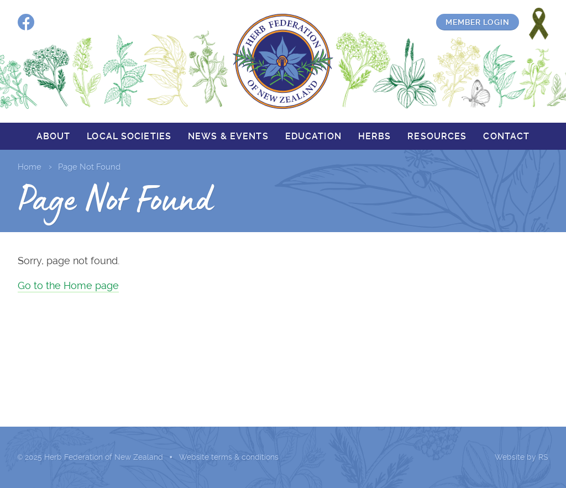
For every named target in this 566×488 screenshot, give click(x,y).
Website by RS (521, 457)
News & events (228, 136)
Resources (437, 136)
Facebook (26, 22)
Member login (478, 22)
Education (313, 136)
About (53, 136)
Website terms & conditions (229, 457)
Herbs (374, 136)
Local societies (129, 136)
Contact (506, 136)
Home (29, 167)
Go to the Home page (68, 285)
